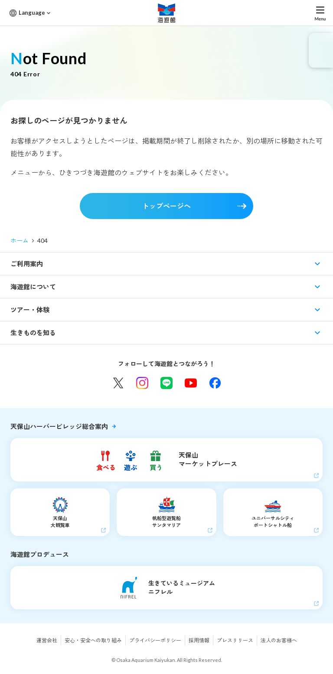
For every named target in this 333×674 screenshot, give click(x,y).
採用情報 (199, 640)
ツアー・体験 (29, 310)
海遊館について (33, 287)
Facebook (215, 383)
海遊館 (166, 13)
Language (32, 12)
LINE (166, 383)
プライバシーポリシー (155, 640)
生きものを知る (33, 333)
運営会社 (46, 640)
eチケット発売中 (321, 50)
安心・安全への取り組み (93, 640)
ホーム (19, 240)
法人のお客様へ (279, 640)
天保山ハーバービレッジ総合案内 (59, 426)
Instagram (142, 383)
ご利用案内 (26, 264)
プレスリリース (235, 640)
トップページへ (166, 206)
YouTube (191, 383)
